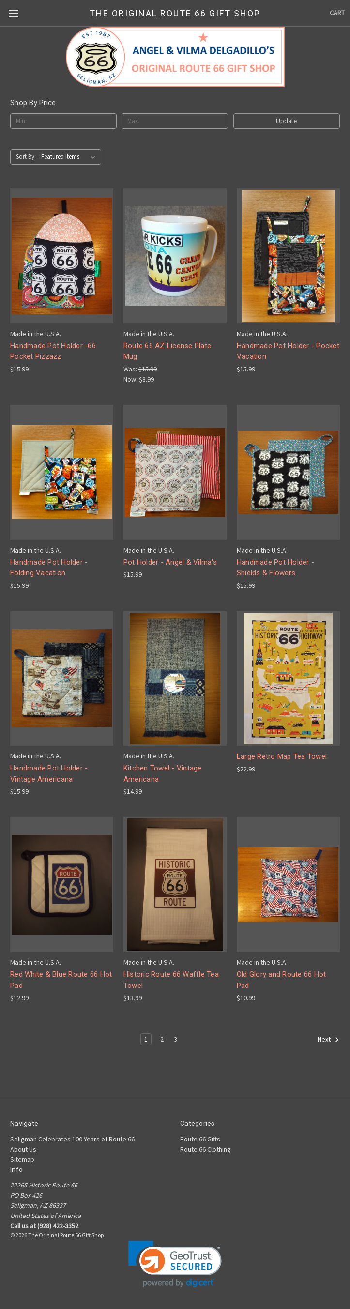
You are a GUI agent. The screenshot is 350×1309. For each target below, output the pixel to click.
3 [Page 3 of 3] (175, 1039)
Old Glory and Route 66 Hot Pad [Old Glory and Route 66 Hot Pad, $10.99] (281, 980)
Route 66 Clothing (205, 1149)
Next (328, 1040)
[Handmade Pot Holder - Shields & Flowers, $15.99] (288, 472)
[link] (175, 1264)
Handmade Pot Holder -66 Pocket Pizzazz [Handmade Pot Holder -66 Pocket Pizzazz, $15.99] (53, 351)
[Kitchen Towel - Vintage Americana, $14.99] (175, 679)
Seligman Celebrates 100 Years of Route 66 (72, 1139)
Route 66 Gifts (200, 1139)
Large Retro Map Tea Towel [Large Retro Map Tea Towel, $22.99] (282, 756)
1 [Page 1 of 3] (146, 1039)
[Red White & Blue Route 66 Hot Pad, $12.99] (62, 884)
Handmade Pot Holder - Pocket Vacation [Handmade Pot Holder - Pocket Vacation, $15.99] (288, 351)
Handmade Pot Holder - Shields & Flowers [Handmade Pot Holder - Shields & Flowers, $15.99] (275, 568)
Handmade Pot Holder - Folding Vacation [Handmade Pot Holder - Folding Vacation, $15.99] (49, 568)
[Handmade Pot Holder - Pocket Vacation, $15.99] (288, 256)
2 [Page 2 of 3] (162, 1039)
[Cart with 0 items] (337, 13)
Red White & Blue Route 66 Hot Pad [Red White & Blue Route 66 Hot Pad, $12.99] (61, 980)
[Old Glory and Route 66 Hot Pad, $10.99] (288, 884)
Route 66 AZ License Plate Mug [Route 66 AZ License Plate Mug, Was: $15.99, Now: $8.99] (167, 351)
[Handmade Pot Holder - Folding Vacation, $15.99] (62, 472)
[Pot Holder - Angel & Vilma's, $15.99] (175, 472)
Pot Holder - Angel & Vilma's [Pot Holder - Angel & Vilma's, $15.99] (170, 562)
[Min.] (63, 121)
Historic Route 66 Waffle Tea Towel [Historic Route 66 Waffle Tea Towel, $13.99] (171, 980)
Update (286, 120)
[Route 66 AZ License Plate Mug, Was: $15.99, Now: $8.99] (175, 256)
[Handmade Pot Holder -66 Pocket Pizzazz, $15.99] (62, 256)
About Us (23, 1149)
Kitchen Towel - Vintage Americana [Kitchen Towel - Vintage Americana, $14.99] (162, 774)
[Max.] (175, 121)
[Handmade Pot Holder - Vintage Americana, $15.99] (62, 679)
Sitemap (22, 1159)
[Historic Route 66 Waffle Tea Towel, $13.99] (175, 884)
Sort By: (26, 157)
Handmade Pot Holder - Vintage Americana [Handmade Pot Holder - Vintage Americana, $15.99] (49, 774)
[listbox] (70, 157)
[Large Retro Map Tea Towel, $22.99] (288, 679)
